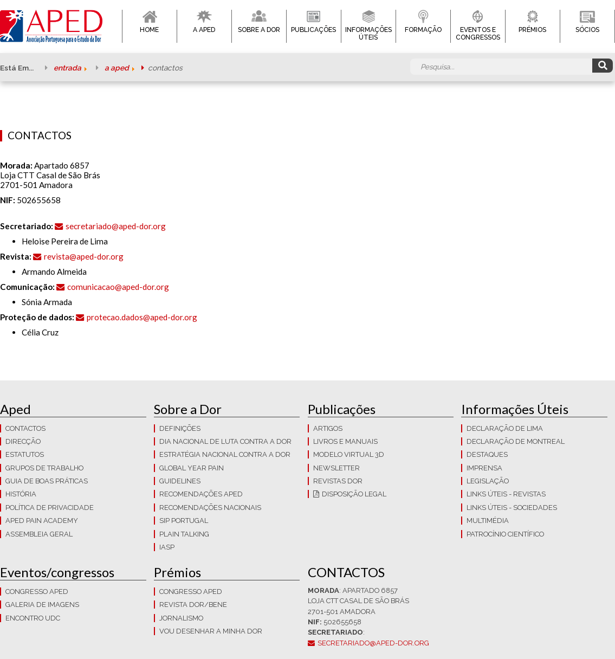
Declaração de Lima (505, 428)
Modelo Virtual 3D (348, 454)
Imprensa (484, 468)
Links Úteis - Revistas (506, 494)
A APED (204, 30)
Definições (179, 428)
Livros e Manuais (345, 441)
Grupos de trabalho (44, 468)
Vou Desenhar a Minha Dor (210, 631)
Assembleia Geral (39, 534)
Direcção (23, 441)
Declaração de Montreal (516, 441)
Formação (423, 30)
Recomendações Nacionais (210, 507)
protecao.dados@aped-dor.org (142, 317)
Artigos (327, 428)
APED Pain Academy (41, 520)
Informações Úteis (368, 33)
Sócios (587, 30)
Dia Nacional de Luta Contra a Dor (225, 441)
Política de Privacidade (49, 507)
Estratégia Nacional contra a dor (224, 454)
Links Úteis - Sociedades (512, 507)
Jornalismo (181, 618)
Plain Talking (184, 534)
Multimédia (488, 520)
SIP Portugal (183, 520)
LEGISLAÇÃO (488, 481)
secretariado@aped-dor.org (116, 226)
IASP (166, 547)
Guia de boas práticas (46, 481)
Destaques (487, 454)
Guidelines (179, 481)
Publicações (313, 30)
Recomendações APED (201, 494)
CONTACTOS (25, 428)
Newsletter (336, 468)
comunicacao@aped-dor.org (118, 287)
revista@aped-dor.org (84, 256)
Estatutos (24, 454)
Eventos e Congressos (478, 33)
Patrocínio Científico (505, 534)
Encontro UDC (32, 618)
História (20, 494)
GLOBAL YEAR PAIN (191, 468)
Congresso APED (36, 591)
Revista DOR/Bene (193, 604)
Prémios (532, 30)
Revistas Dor (337, 481)
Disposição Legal (354, 494)
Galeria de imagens (42, 604)
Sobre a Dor (259, 30)
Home (149, 30)
